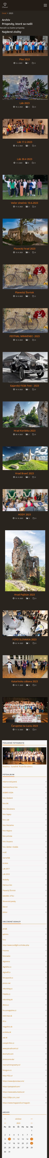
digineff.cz (6, 972)
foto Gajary (7, 814)
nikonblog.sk (8, 999)
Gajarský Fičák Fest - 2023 (24, 385)
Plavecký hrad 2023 (24, 248)
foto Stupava (8, 841)
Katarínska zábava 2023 (24, 681)
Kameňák (6, 858)
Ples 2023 (24, 59)
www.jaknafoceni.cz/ (10, 1048)
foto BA (5, 803)
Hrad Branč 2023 (24, 473)
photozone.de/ (8, 1059)
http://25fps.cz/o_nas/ (11, 1097)
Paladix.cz (6, 994)
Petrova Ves (7, 885)
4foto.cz (6, 1005)
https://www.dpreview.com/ (13, 1081)
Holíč (5, 852)
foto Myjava (7, 830)
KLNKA (5, 863)
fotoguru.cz (7, 1070)
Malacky (6, 879)
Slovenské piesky (9, 901)
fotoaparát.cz (8, 978)
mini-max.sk (7, 1016)
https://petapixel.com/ (11, 1086)
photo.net (6, 983)
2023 (18, 1123)
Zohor (5, 912)
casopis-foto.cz (8, 1043)
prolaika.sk (7, 1032)
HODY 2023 (24, 514)
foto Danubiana (9, 809)
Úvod (4, 13)
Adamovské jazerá (10, 781)
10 (9, 1139)
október (18, 1119)
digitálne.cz (7, 967)
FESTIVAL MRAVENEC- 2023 (25, 336)
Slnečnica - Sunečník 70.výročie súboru (17, 766)
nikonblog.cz (7, 988)
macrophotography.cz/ (11, 1065)
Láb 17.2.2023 (24, 142)
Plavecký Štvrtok (24, 292)
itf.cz (4, 1021)
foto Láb (6, 820)
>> (32, 1119)
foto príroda (7, 836)
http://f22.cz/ (8, 1075)
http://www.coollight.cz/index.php (16, 945)
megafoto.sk (7, 1026)
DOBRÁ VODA (8, 792)
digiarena (6, 961)
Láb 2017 (6, 868)
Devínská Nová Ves (10, 787)
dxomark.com (8, 1054)
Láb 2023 (25, 103)
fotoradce (6, 956)
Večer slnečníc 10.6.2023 (24, 203)
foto (4, 939)
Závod (5, 907)
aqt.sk (5, 1037)
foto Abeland (8, 798)
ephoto (5, 934)
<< (5, 1119)
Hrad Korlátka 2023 (24, 430)
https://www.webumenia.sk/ (14, 1092)
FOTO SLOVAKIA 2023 (24, 639)
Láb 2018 (6, 874)
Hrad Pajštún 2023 (24, 594)
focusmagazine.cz (9, 1010)
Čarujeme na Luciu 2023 (24, 725)
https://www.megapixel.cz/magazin (16, 1103)
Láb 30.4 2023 (24, 159)
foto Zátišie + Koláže (10, 847)
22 (32, 1143)
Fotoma (6, 950)
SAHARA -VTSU (8, 896)
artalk (5, 929)
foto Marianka (8, 825)
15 (32, 1139)
